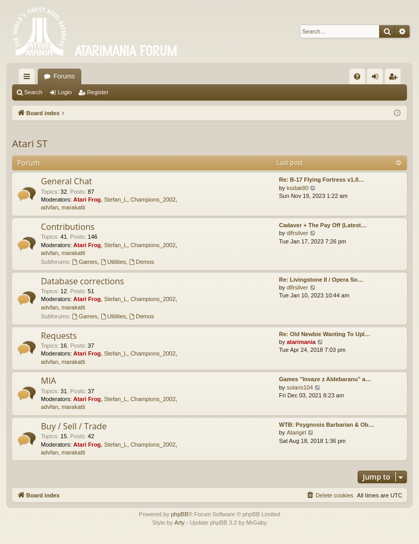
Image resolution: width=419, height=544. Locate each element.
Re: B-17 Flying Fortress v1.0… (321, 179)
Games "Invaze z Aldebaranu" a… (325, 379)
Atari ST (30, 143)
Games (84, 262)
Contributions (67, 226)
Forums (64, 76)
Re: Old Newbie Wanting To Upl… (324, 334)
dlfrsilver (297, 233)
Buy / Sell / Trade (73, 426)
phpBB (179, 514)
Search (33, 92)
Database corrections (82, 281)
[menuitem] (357, 76)
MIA (48, 380)
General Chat (66, 181)
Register (98, 92)
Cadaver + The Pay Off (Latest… (323, 225)
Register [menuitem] (395, 78)
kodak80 (298, 188)
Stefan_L (115, 199)
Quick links (29, 78)
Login (65, 92)
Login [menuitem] (377, 78)
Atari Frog (87, 199)
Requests (59, 335)
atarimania (301, 342)
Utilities (113, 262)
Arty (180, 522)
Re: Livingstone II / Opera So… (321, 279)
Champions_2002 (153, 199)
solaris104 (300, 387)
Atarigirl (296, 432)
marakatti (73, 207)
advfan (49, 207)
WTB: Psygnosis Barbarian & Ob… (326, 424)
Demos (141, 262)
